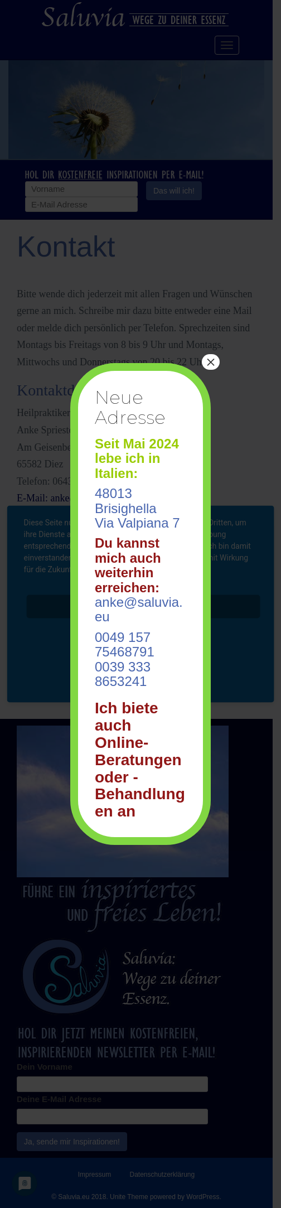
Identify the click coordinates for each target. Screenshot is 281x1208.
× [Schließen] (211, 362)
